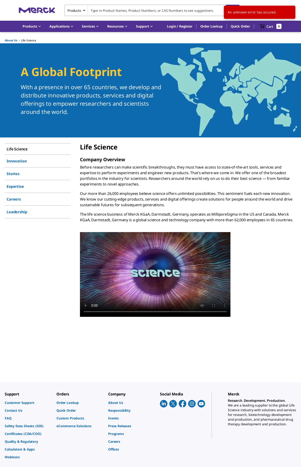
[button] (179, 26)
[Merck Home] (37, 10)
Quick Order (240, 26)
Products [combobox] (74, 10)
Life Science (28, 40)
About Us (11, 40)
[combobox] (152, 10)
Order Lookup (211, 26)
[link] (28, 402)
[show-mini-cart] (270, 26)
